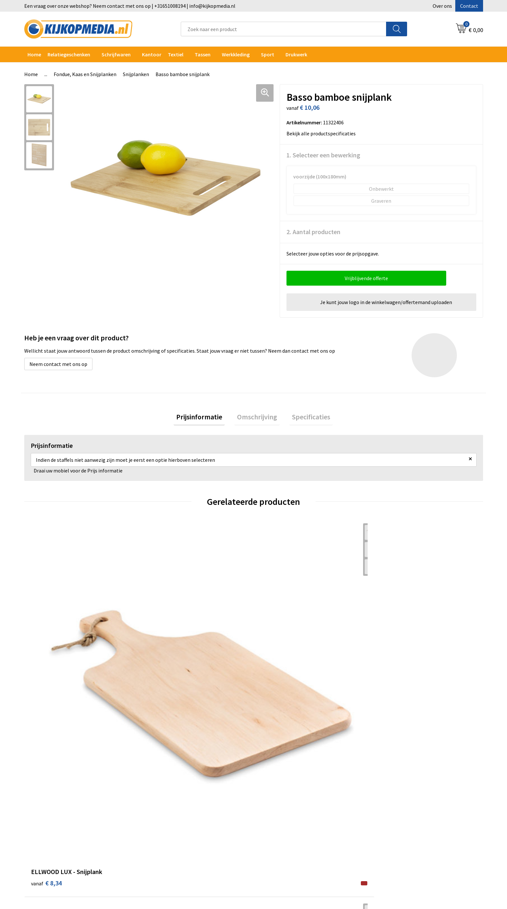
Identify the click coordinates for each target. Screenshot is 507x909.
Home (34, 54)
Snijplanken (136, 74)
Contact (469, 6)
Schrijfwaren (116, 54)
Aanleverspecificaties (285, 770)
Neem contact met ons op (58, 364)
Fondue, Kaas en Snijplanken (85, 74)
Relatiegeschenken (69, 54)
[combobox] (283, 29)
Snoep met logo (165, 839)
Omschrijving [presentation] (257, 418)
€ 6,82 (275, 650)
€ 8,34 (46, 650)
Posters (156, 799)
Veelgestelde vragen (284, 780)
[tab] (204, 418)
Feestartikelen (164, 849)
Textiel (175, 54)
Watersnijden (162, 770)
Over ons (442, 6)
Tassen (202, 54)
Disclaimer (387, 780)
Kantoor (151, 54)
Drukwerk (158, 750)
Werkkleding (236, 54)
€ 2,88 (161, 650)
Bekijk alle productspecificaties (323, 133)
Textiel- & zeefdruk (169, 819)
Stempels (158, 829)
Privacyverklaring (394, 770)
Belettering (161, 780)
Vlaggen (157, 790)
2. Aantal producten (313, 232)
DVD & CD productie (169, 760)
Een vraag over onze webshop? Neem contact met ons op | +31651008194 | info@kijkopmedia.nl (129, 6)
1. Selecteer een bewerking (323, 155)
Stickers (157, 809)
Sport (267, 54)
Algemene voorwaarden (401, 750)
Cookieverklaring (394, 760)
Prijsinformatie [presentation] (204, 418)
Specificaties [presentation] (306, 418)
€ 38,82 (392, 650)
